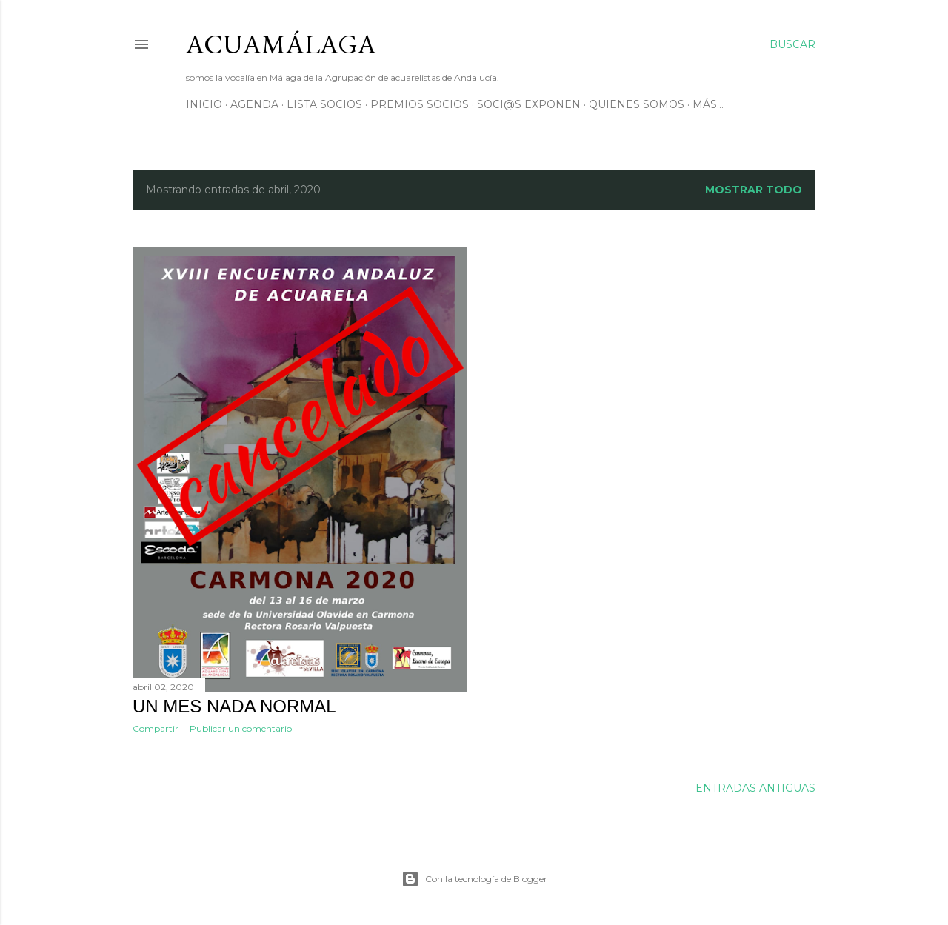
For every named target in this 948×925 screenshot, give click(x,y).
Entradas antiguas (755, 788)
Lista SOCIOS (324, 104)
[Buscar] (792, 44)
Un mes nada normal (234, 706)
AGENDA (254, 104)
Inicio (204, 104)
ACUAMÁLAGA (281, 44)
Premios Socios (419, 104)
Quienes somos (636, 104)
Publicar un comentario (241, 728)
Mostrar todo (753, 189)
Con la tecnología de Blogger (474, 879)
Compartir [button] (155, 728)
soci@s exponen (529, 104)
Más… (708, 104)
